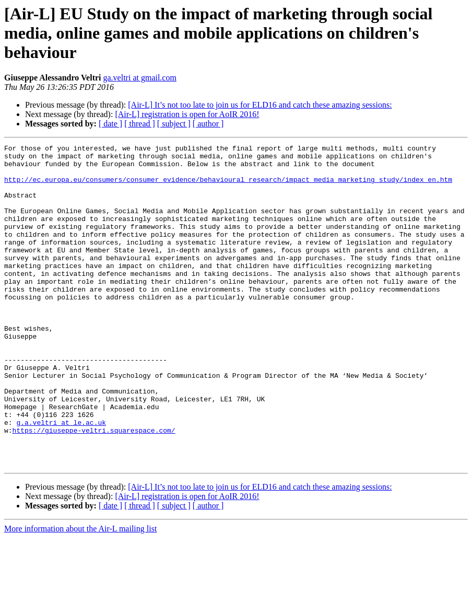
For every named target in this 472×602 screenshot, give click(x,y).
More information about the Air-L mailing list (80, 592)
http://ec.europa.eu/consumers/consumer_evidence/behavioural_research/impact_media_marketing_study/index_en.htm (228, 187)
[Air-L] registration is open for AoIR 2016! (187, 114)
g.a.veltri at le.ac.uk (61, 478)
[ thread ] (139, 123)
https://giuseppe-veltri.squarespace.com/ (94, 488)
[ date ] (110, 123)
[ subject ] (174, 123)
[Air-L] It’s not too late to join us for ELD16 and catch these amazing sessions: (260, 104)
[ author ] (208, 123)
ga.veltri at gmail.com (139, 77)
